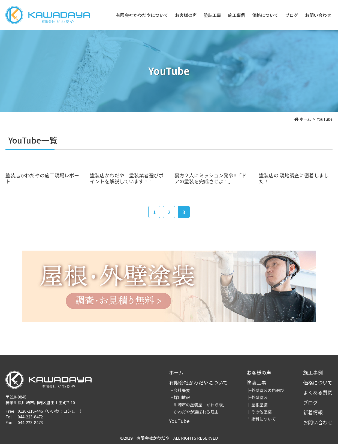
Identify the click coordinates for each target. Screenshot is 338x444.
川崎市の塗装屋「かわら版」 (200, 404)
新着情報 (313, 412)
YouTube (179, 420)
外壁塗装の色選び (267, 390)
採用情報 (182, 397)
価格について (265, 15)
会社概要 (182, 390)
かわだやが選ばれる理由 (196, 412)
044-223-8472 (30, 416)
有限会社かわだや (47, 15)
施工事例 (236, 15)
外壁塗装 (259, 397)
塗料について (263, 419)
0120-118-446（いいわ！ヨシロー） (51, 411)
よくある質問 (318, 392)
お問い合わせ (318, 15)
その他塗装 (261, 412)
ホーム (176, 372)
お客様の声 (186, 15)
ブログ (291, 15)
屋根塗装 (259, 404)
